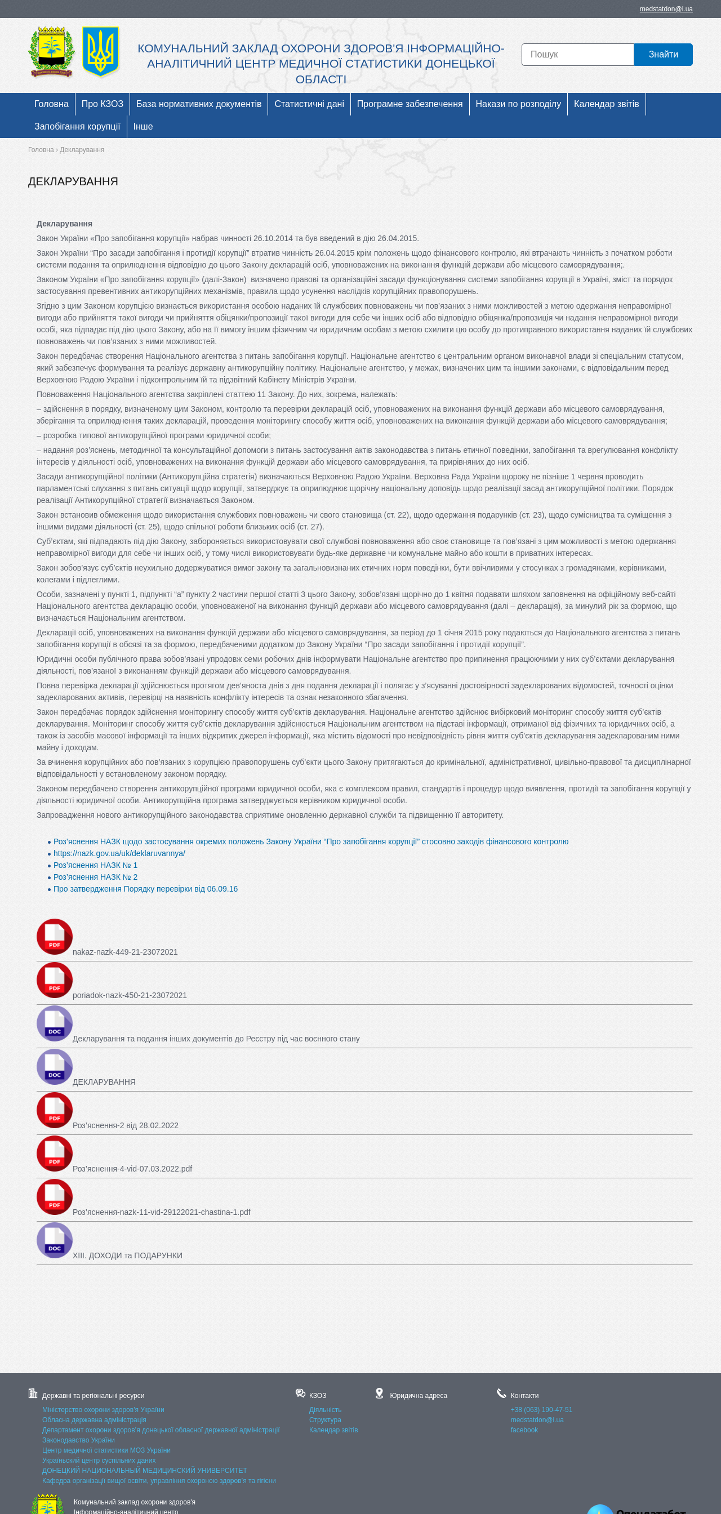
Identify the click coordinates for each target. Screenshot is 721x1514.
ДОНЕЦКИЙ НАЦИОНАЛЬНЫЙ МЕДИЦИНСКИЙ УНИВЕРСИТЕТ (144, 1471)
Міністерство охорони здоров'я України (103, 1410)
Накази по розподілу (519, 104)
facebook (524, 1430)
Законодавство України (78, 1440)
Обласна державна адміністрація (94, 1420)
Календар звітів (606, 104)
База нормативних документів (198, 104)
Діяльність (325, 1410)
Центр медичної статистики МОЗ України (106, 1450)
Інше (143, 126)
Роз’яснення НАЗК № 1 (95, 865)
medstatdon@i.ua (666, 9)
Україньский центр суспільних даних (98, 1460)
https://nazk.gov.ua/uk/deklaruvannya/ (119, 853)
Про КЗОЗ (102, 104)
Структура (325, 1420)
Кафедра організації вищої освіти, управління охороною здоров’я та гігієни (159, 1481)
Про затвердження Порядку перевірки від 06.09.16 (146, 888)
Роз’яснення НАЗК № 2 (95, 876)
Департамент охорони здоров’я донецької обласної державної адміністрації (161, 1430)
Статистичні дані (309, 104)
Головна (51, 104)
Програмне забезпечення (410, 104)
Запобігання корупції (77, 126)
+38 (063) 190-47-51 (542, 1410)
